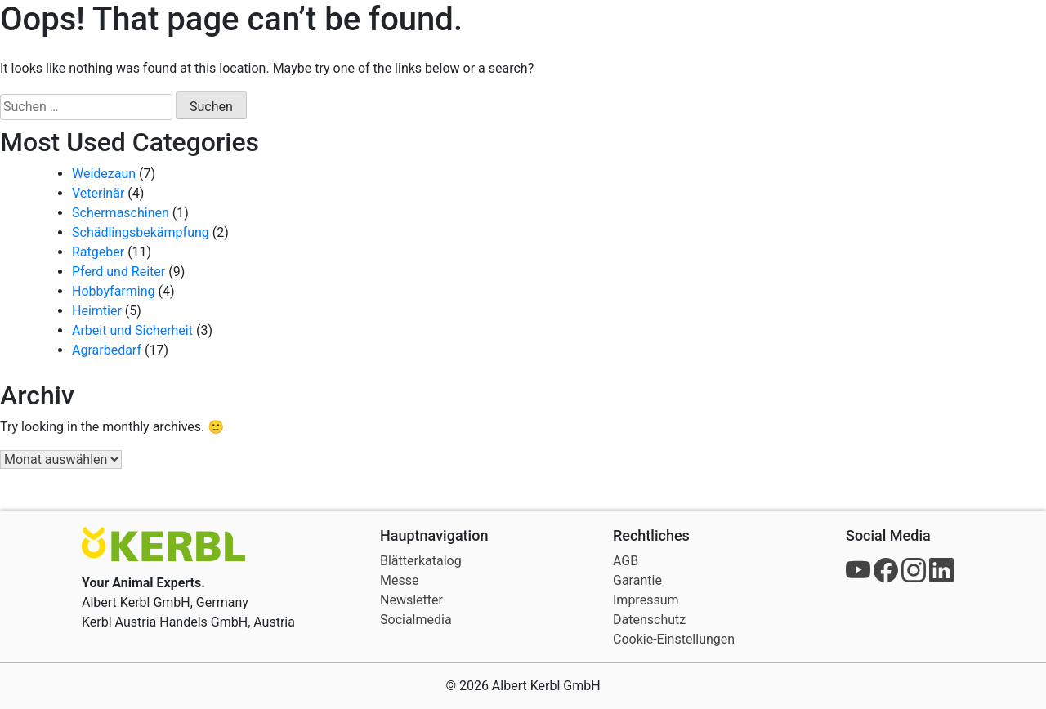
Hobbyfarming (113, 291)
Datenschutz (649, 619)
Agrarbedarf (106, 350)
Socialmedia (416, 619)
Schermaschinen (120, 213)
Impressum (646, 600)
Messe (399, 580)
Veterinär (98, 193)
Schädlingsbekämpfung (140, 232)
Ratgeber (98, 252)
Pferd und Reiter (118, 271)
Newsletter (411, 600)
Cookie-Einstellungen (674, 639)
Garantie (637, 580)
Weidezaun (104, 173)
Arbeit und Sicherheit (132, 330)
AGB (625, 561)
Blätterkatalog (421, 561)
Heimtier (97, 311)
